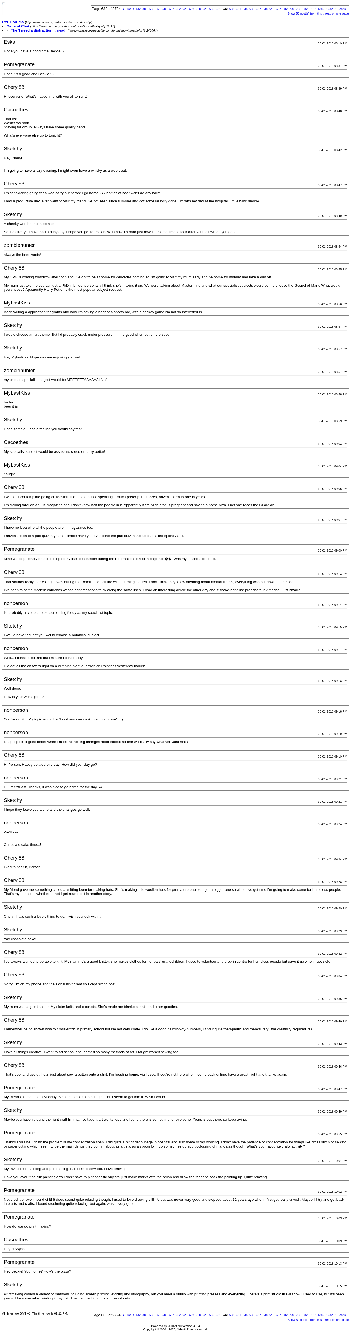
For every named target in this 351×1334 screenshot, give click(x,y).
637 (258, 8)
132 (138, 8)
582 (164, 8)
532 (151, 8)
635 (245, 8)
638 (265, 8)
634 (238, 8)
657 (278, 8)
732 (298, 8)
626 (184, 8)
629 (204, 8)
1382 (321, 8)
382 (144, 8)
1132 (312, 8)
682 (285, 8)
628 (198, 8)
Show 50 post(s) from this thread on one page (318, 13)
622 (178, 8)
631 (218, 8)
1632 (329, 8)
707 (291, 8)
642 (271, 8)
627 (191, 8)
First (126, 8)
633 (231, 8)
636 (251, 8)
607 (171, 8)
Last (342, 8)
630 (211, 8)
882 (305, 8)
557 (158, 8)
